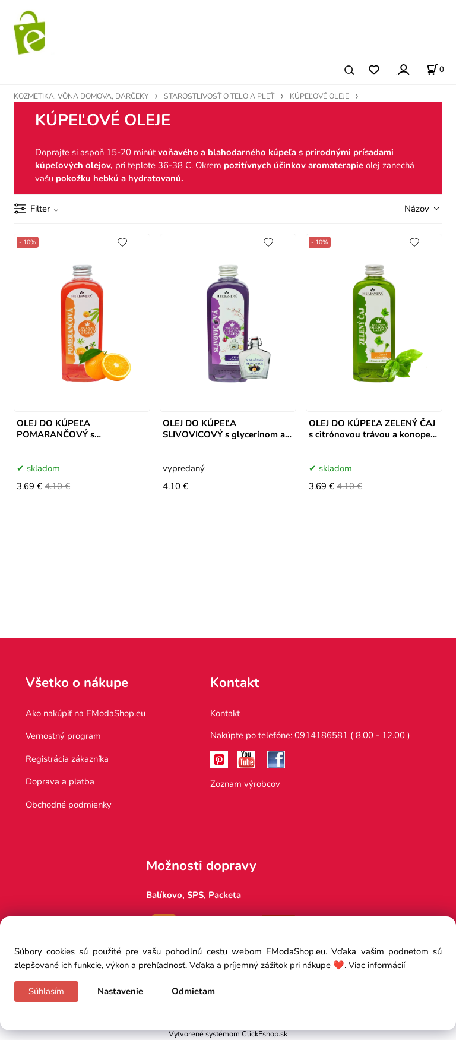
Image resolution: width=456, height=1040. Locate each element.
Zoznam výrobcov (245, 784)
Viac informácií (377, 965)
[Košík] (435, 69)
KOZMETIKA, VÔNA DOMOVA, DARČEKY (81, 96)
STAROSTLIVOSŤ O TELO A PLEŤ (219, 96)
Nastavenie (120, 991)
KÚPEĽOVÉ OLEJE (319, 96)
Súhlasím (46, 991)
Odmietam (193, 991)
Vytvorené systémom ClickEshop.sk (228, 1034)
